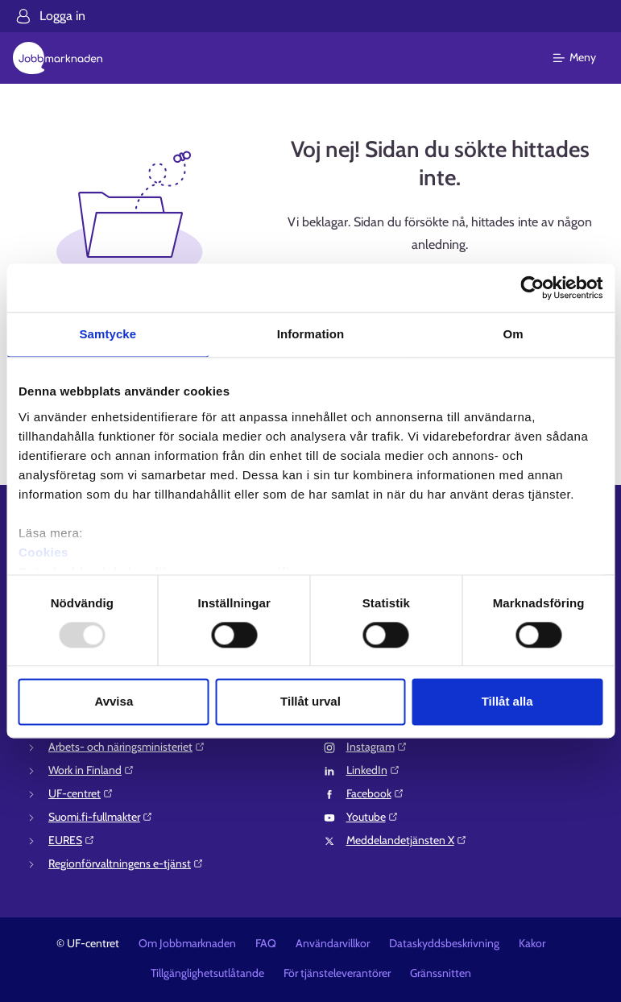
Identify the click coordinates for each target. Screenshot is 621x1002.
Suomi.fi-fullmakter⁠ (100, 816)
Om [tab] (513, 334)
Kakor (532, 943)
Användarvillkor (333, 943)
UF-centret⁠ (81, 793)
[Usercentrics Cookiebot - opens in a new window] (532, 287)
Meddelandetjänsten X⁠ (406, 840)
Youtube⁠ (372, 816)
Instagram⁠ (377, 746)
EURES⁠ (71, 840)
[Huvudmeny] (584, 58)
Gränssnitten (440, 973)
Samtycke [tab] (107, 334)
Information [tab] (311, 334)
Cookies (43, 552)
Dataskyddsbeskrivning (444, 943)
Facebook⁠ (375, 793)
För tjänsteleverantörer (337, 973)
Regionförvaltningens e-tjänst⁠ (126, 863)
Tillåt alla (507, 702)
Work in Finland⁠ (91, 770)
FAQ (265, 943)
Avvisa (113, 702)
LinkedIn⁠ (373, 770)
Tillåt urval (310, 702)
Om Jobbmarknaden (187, 943)
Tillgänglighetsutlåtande (207, 973)
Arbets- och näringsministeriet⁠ (126, 746)
